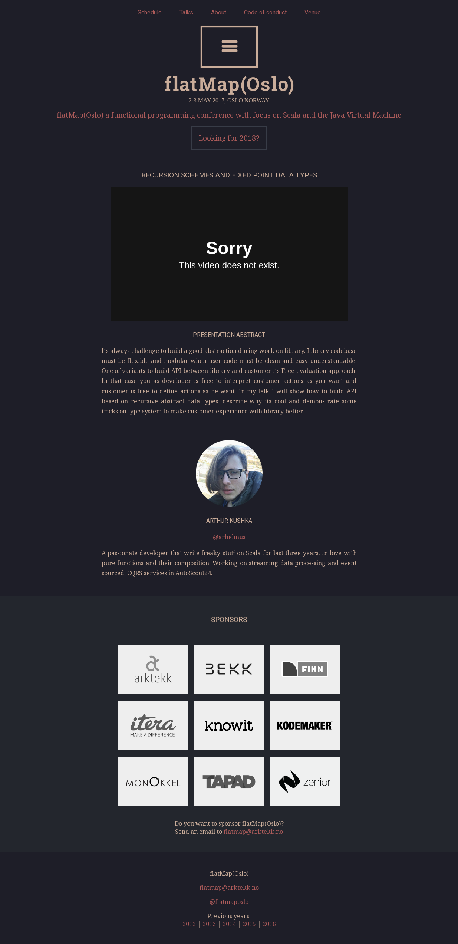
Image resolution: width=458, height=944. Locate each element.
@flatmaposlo (229, 902)
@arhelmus (229, 537)
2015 (249, 924)
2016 (269, 924)
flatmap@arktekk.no (253, 831)
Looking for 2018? (229, 138)
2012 (189, 924)
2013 (209, 924)
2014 (229, 924)
